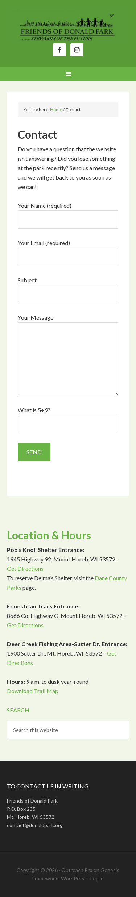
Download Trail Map (32, 690)
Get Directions (25, 568)
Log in (97, 878)
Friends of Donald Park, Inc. (68, 25)
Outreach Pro (76, 870)
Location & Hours (49, 535)
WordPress (74, 878)
